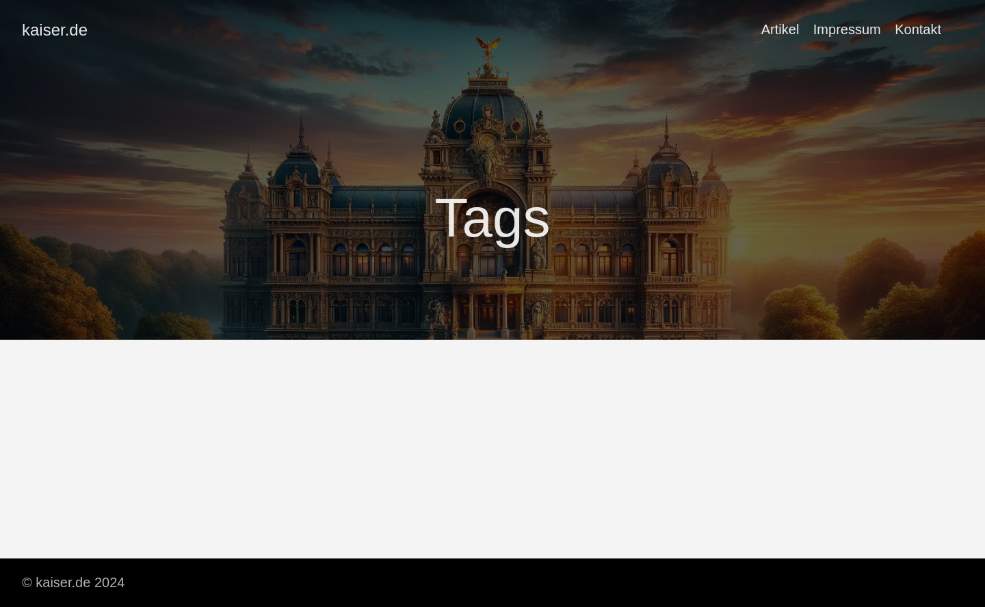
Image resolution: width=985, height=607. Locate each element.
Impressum (847, 29)
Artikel (780, 29)
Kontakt (918, 29)
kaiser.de (55, 30)
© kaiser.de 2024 (73, 582)
